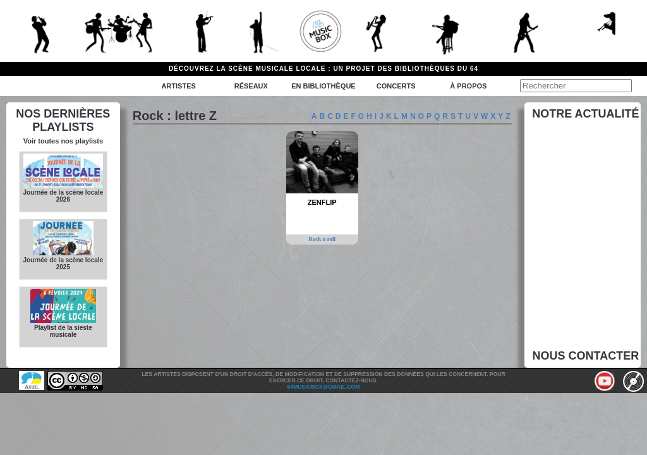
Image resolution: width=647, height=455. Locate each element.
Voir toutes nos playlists (63, 141)
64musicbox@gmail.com (323, 387)
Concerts (396, 86)
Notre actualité (585, 113)
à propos (468, 86)
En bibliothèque (323, 86)
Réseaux (251, 86)
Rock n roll (322, 239)
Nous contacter (586, 355)
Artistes (178, 86)
